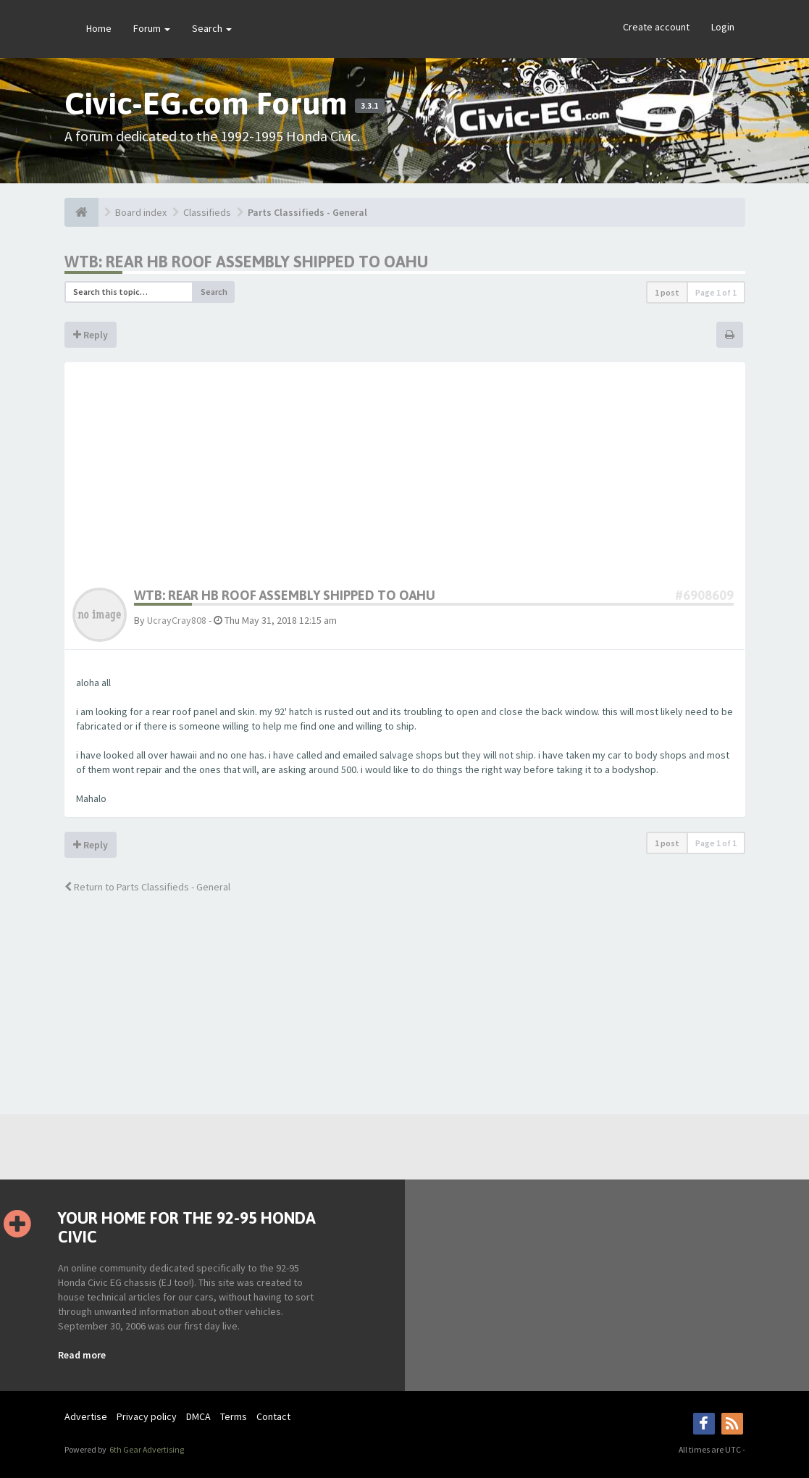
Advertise (85, 1416)
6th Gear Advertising (146, 1449)
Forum (151, 28)
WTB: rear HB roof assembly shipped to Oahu (246, 261)
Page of (716, 292)
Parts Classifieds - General (307, 212)
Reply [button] (90, 334)
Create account (656, 26)
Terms (233, 1416)
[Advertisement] (405, 478)
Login (722, 26)
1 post (667, 292)
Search (212, 28)
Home (99, 28)
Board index (141, 212)
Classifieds (207, 212)
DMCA (198, 1416)
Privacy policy (147, 1416)
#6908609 (704, 595)
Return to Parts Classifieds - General (147, 886)
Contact (273, 1416)
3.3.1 (369, 105)
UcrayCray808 (176, 620)
